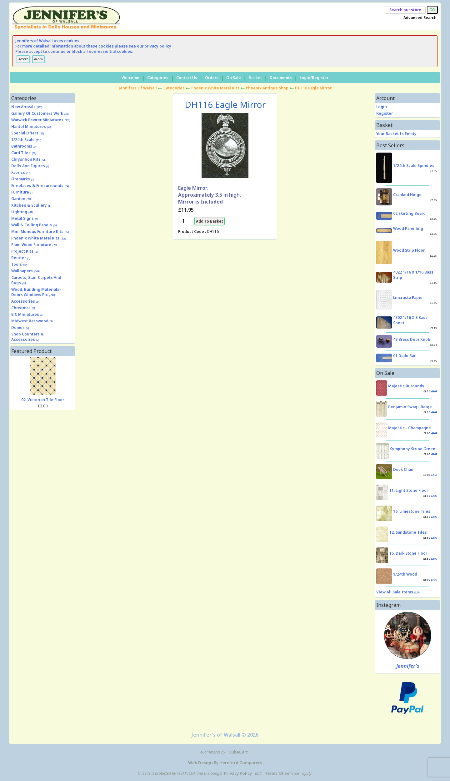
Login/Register (314, 77)
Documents (281, 77)
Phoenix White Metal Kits (215, 88)
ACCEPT (23, 59)
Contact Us (186, 77)
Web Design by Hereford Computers (225, 762)
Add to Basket (209, 221)
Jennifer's (407, 666)
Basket (255, 77)
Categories (157, 77)
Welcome (130, 77)
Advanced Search (420, 17)
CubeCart (238, 752)
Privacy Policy (238, 773)
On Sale (233, 77)
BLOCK (38, 59)
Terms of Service (282, 773)
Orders (211, 77)
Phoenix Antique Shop (267, 88)
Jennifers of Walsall (138, 88)
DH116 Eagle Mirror (313, 88)
